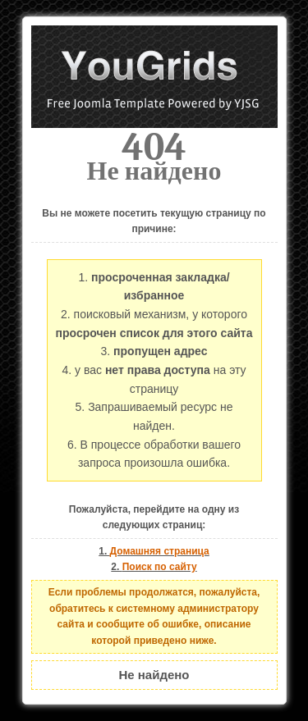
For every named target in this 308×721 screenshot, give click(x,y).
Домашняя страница (159, 551)
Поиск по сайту (159, 567)
